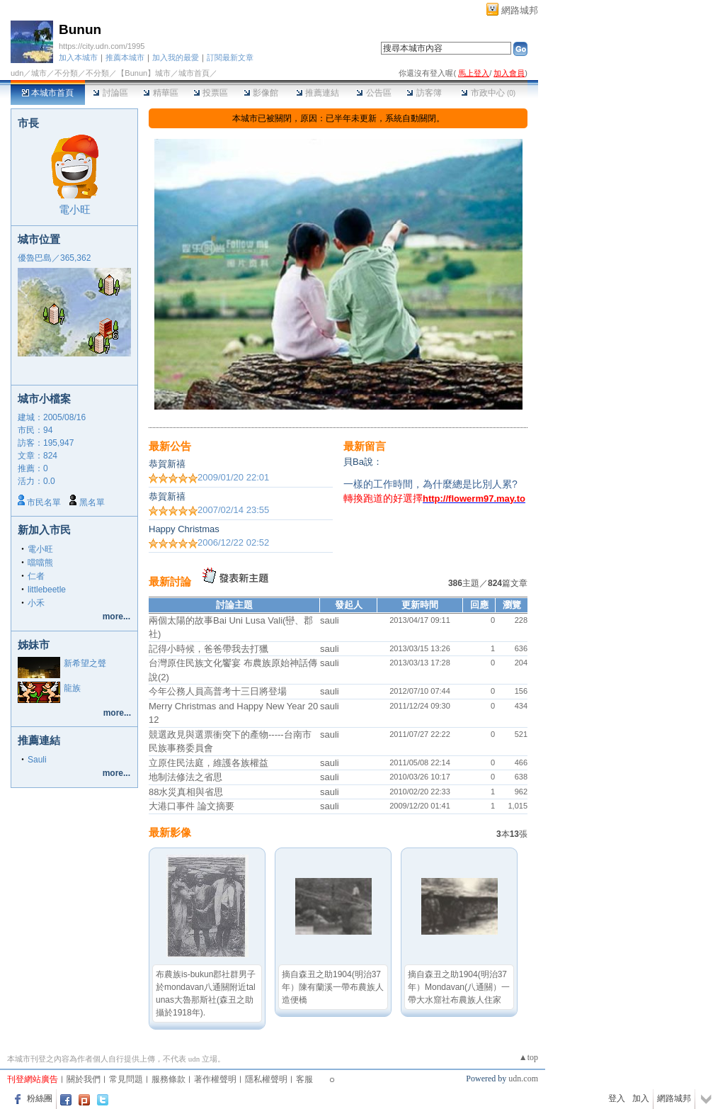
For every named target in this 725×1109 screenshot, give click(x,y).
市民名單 (44, 502)
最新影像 (170, 832)
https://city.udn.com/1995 (101, 46)
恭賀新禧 (167, 463)
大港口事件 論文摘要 (191, 806)
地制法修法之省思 (185, 777)
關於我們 (84, 1079)
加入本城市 (78, 57)
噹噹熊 (40, 563)
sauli (329, 620)
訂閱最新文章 (230, 57)
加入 (640, 1098)
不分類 (66, 73)
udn (17, 73)
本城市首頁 (48, 93)
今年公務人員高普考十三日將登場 (218, 691)
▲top (528, 1057)
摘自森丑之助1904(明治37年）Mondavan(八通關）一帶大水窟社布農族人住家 (459, 987)
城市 (39, 73)
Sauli (37, 760)
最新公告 (170, 446)
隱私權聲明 (266, 1079)
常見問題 (126, 1079)
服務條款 (168, 1079)
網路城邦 (519, 10)
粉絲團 (39, 1098)
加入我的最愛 (175, 57)
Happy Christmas (184, 529)
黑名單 (92, 502)
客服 (304, 1079)
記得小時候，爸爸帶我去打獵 (208, 648)
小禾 (36, 603)
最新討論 (170, 581)
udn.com (523, 1078)
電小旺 (75, 209)
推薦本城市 (124, 57)
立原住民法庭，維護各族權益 (208, 763)
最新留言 (364, 446)
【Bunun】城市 (144, 73)
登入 (616, 1098)
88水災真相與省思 (186, 792)
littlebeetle (47, 590)
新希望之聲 (85, 663)
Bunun (80, 29)
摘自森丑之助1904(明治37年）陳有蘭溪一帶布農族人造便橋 (333, 987)
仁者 (36, 576)
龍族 (72, 688)
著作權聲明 (215, 1079)
